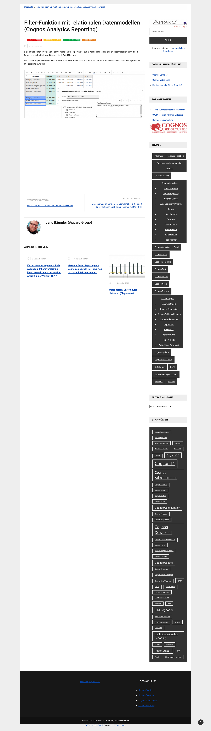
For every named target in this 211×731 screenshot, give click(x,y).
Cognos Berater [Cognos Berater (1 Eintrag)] (160, 496)
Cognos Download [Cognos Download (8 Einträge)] (163, 530)
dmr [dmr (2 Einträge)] (180, 580)
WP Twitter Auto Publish (94, 725)
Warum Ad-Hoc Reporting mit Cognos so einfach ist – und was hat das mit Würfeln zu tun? (85, 269)
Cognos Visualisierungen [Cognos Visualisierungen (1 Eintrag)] (164, 575)
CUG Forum (160, 367)
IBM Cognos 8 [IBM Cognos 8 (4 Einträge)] (164, 610)
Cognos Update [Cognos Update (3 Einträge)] (164, 562)
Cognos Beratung (146, 695)
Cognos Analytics (53, 40)
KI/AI (172, 367)
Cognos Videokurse (161, 80)
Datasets (171, 219)
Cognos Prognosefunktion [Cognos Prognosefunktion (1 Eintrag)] (164, 551)
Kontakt (84, 681)
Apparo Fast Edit (176, 156)
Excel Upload (171, 229)
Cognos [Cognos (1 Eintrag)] (157, 456)
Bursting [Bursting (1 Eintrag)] (178, 443)
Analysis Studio (169, 304)
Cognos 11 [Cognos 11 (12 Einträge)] (165, 463)
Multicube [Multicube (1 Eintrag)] (158, 628)
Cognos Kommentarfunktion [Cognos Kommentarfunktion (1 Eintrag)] (165, 540)
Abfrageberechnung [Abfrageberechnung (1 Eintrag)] (162, 432)
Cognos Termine (162, 291)
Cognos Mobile (161, 276)
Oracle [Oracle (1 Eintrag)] (157, 644)
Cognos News (161, 284)
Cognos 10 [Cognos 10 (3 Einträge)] (173, 455)
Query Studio (169, 335)
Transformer (171, 240)
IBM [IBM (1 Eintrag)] (169, 603)
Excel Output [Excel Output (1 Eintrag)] (170, 587)
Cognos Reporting (72, 40)
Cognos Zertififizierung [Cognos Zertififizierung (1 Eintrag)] (163, 581)
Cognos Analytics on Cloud (167, 247)
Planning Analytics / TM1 (166, 374)
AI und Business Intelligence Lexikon (168, 110)
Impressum (94, 681)
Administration (171, 188)
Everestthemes (124, 720)
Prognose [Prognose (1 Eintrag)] (169, 644)
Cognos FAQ (160, 269)
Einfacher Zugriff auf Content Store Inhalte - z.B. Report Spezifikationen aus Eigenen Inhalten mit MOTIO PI (117, 205)
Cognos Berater (145, 690)
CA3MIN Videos (35, 40)
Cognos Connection (169, 309)
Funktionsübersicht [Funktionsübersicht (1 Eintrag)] (162, 598)
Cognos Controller (163, 262)
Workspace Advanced (169, 345)
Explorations (171, 234)
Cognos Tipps (90, 40)
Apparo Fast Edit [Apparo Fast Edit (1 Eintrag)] (161, 438)
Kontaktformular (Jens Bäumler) (167, 85)
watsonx (158, 381)
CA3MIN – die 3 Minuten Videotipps (168, 115)
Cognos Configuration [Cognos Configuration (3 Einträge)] (167, 507)
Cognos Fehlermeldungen (169, 314)
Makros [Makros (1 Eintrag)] (177, 622)
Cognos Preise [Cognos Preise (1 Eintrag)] (160, 545)
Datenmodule (171, 224)
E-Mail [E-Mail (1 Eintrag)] (157, 587)
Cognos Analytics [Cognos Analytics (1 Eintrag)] (161, 485)
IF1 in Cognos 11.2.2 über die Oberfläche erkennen (50, 205)
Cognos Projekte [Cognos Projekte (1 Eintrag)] (161, 556)
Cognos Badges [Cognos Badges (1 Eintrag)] (160, 490)
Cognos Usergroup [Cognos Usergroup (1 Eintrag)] (161, 569)
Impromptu (169, 324)
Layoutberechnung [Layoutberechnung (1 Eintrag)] (161, 622)
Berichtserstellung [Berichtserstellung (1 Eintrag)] (161, 443)
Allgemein (159, 156)
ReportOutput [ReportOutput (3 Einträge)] (162, 650)
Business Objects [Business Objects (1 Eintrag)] (161, 449)
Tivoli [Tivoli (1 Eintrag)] (157, 657)
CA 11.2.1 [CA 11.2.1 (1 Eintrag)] (177, 449)
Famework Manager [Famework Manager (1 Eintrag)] (162, 592)
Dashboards (171, 214)
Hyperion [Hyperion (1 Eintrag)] (158, 603)
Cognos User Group (163, 359)
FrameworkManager (169, 319)
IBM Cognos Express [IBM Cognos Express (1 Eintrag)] (162, 617)
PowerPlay (169, 329)
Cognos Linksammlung (162, 120)
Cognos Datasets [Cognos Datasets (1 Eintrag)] (161, 514)
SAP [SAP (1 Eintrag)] (178, 651)
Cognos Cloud (161, 254)
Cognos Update (162, 352)
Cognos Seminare (160, 75)
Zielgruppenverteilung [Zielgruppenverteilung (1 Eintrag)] (173, 657)
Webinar (171, 381)
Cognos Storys (171, 199)
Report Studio (169, 340)
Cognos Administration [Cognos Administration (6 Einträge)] (166, 475)
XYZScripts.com (120, 725)
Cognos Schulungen (147, 700)
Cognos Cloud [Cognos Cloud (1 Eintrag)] (160, 501)
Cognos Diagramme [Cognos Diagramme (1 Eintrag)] (162, 520)
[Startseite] (28, 7)
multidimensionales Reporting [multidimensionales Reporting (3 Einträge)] (166, 636)
